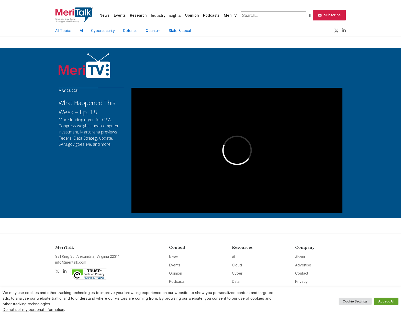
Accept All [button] (386, 301)
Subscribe (329, 15)
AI (81, 30)
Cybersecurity (103, 30)
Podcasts (211, 15)
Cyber (237, 273)
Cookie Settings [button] (355, 301)
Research (138, 15)
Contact (301, 273)
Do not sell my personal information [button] (33, 309)
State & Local (180, 30)
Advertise (303, 265)
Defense (130, 30)
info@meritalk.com (70, 262)
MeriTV (230, 15)
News (104, 15)
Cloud (237, 265)
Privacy (301, 281)
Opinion (192, 15)
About (300, 257)
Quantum (153, 30)
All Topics (63, 30)
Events (120, 15)
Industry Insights (166, 15)
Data (236, 281)
